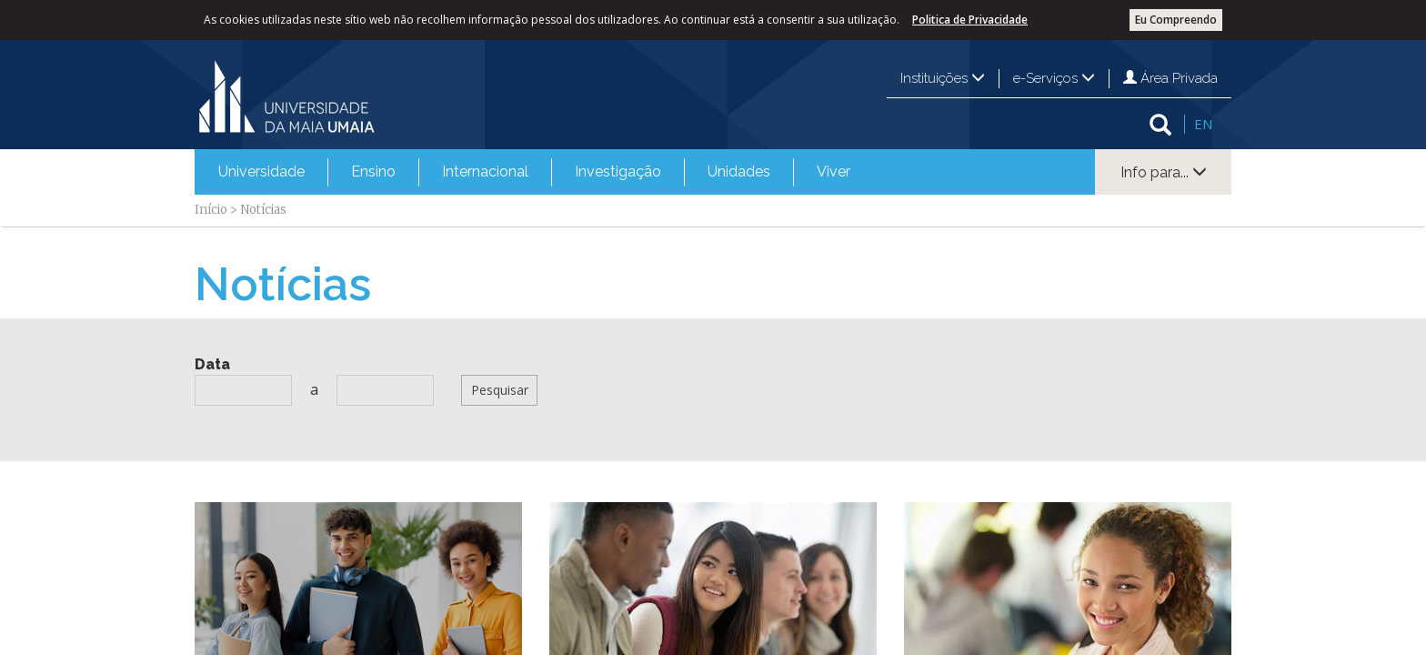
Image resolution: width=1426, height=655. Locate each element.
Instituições (942, 78)
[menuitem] (261, 172)
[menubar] (534, 172)
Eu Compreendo (1176, 19)
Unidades (739, 171)
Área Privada (1170, 78)
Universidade (261, 171)
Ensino (373, 171)
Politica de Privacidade (970, 19)
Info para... (1163, 172)
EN (1203, 124)
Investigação (618, 171)
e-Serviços (1054, 78)
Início (211, 209)
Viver (833, 171)
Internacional (485, 171)
